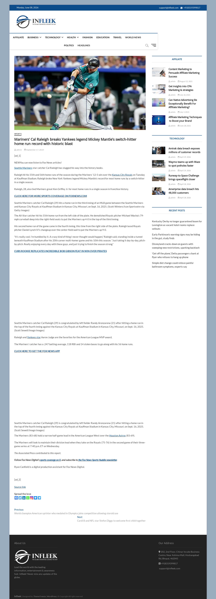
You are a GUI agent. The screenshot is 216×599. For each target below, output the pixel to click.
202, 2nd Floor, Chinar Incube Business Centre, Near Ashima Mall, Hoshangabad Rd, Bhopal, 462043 (179, 547)
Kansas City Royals (122, 166)
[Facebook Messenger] (35, 490)
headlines (167, 37)
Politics (152, 37)
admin (18, 142)
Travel (120, 37)
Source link (20, 479)
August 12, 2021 (185, 73)
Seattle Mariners (23, 160)
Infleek (17, 588)
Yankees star (34, 329)
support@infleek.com (168, 7)
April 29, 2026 (184, 149)
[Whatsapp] (27, 490)
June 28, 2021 (184, 118)
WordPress (51, 588)
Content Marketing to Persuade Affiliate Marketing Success (184, 65)
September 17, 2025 (34, 142)
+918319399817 (190, 7)
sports (17, 126)
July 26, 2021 (184, 87)
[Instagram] (31, 490)
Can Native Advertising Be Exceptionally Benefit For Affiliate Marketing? (183, 95)
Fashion (90, 37)
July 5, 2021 (183, 104)
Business (35, 37)
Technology (55, 37)
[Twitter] (20, 490)
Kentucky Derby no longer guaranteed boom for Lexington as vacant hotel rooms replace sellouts (177, 217)
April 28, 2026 (184, 176)
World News (136, 37)
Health (74, 37)
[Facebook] (16, 490)
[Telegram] (39, 490)
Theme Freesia (40, 588)
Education (105, 37)
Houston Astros (117, 427)
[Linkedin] (23, 490)
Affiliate (21, 37)
